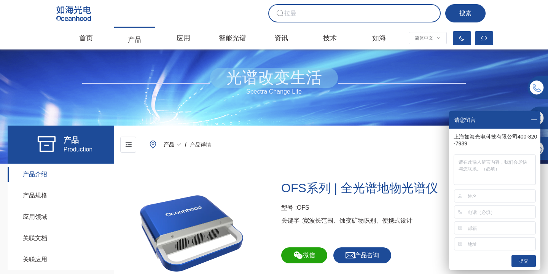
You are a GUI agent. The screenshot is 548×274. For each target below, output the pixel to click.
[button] (428, 38)
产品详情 (200, 145)
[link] (173, 145)
